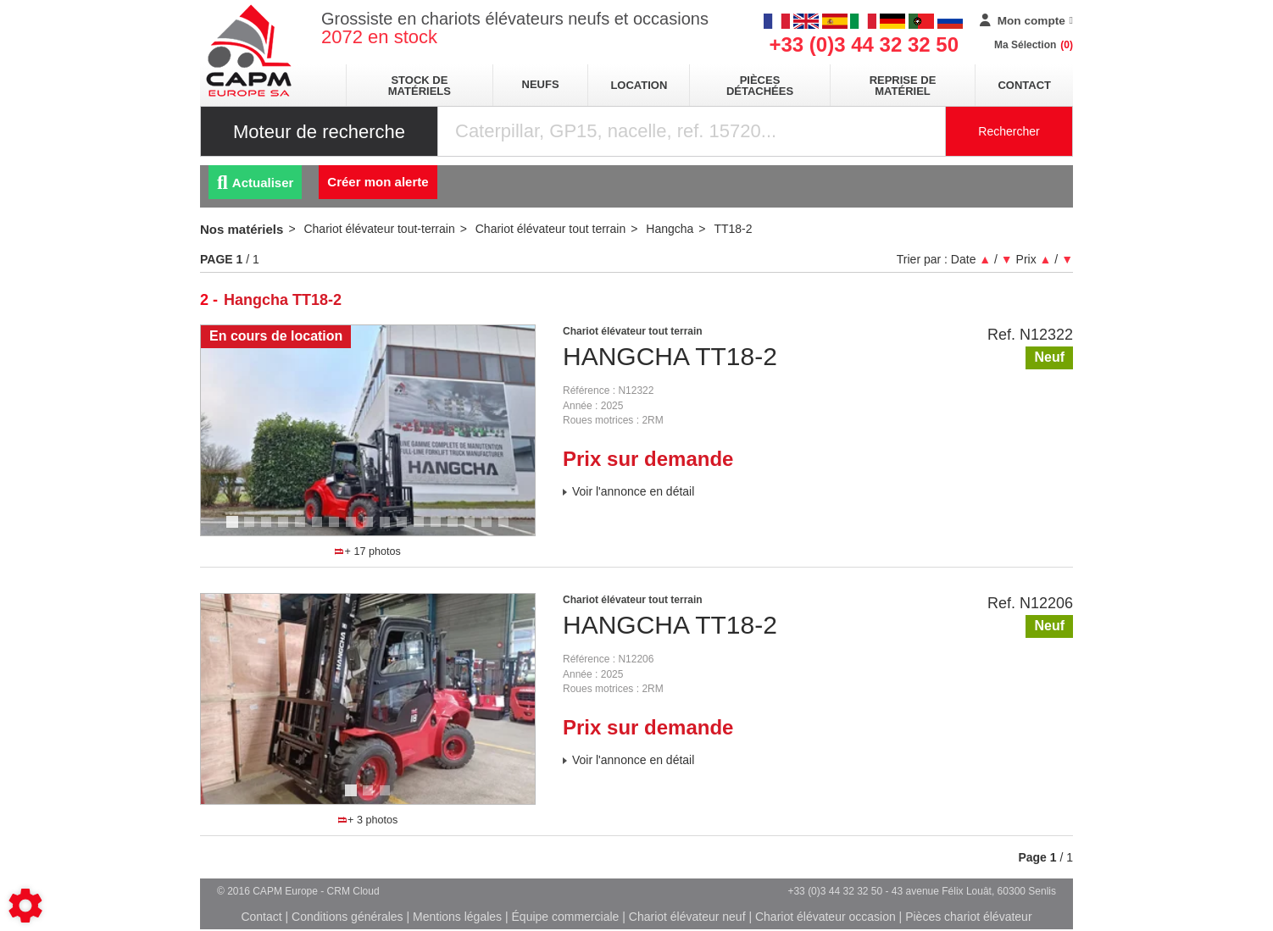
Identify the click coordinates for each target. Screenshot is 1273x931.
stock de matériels (419, 86)
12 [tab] (424, 529)
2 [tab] (251, 529)
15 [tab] (475, 529)
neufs (540, 84)
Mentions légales (457, 916)
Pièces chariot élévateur (968, 916)
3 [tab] (268, 529)
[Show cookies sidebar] (25, 906)
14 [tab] (458, 529)
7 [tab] (336, 529)
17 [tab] (509, 529)
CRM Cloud (353, 891)
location (638, 85)
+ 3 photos (367, 820)
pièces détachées (759, 86)
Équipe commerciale (566, 916)
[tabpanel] (368, 430)
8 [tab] (353, 529)
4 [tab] (285, 529)
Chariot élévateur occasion (825, 916)
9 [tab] (370, 529)
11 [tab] (407, 529)
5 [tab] (302, 529)
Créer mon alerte (377, 182)
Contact (1024, 85)
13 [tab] (441, 529)
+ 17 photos (367, 551)
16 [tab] (492, 529)
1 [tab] (234, 529)
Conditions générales (347, 916)
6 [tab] (319, 529)
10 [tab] (390, 529)
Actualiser (255, 182)
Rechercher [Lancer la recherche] (1008, 131)
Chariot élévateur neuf (687, 916)
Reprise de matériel (903, 86)
